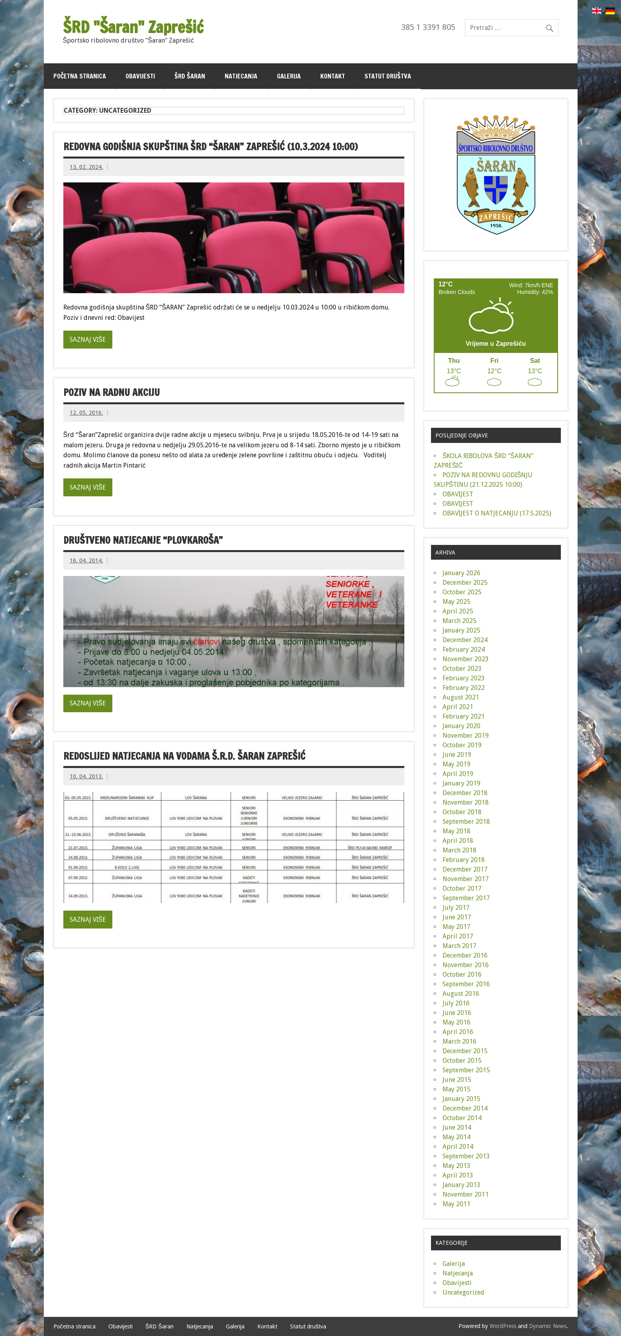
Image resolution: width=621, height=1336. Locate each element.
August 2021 (461, 697)
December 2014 (465, 1108)
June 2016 (457, 1013)
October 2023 (462, 668)
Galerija (289, 76)
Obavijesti (140, 76)
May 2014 (456, 1137)
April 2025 (458, 611)
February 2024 (464, 649)
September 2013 (466, 1156)
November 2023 (466, 659)
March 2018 (459, 850)
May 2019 (456, 764)
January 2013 (461, 1185)
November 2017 (466, 879)
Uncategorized (463, 1292)
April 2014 (458, 1146)
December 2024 (465, 640)
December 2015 (465, 1051)
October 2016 (462, 974)
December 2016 (465, 955)
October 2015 (462, 1060)
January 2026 (461, 573)
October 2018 (462, 812)
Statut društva (387, 76)
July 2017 (456, 907)
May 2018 (456, 831)
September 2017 (466, 898)
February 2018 (464, 860)
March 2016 (459, 1041)
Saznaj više (88, 339)
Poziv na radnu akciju (111, 392)
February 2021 (464, 716)
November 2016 (466, 965)
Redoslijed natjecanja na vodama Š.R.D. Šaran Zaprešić (184, 756)
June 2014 (457, 1127)
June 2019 (457, 754)
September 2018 (466, 821)
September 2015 (466, 1070)
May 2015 (456, 1089)
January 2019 (461, 783)
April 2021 (458, 707)
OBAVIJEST (458, 494)
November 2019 (466, 735)
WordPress (503, 1326)
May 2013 (456, 1165)
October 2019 (462, 745)
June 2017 (457, 917)
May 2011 (456, 1204)
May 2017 (456, 926)
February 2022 (464, 688)
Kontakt (332, 76)
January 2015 (461, 1099)
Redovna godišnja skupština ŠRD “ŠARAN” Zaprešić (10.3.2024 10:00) (210, 146)
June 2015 (457, 1079)
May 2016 (456, 1022)
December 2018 (465, 793)
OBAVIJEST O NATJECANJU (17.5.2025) (497, 513)
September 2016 (466, 984)
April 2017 (458, 936)
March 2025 (459, 621)
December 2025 (465, 582)
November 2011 (466, 1194)
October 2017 (462, 888)
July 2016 (456, 1003)
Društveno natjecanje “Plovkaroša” (143, 540)
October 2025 (462, 592)
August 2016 (461, 993)
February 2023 (464, 678)
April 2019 (458, 774)
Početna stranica (79, 76)
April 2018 (458, 840)
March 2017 (459, 946)
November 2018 (466, 802)
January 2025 (461, 630)
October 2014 (462, 1118)
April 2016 (458, 1032)
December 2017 (465, 869)
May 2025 (456, 601)
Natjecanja (241, 76)
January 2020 (461, 726)
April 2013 (458, 1175)
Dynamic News (547, 1326)
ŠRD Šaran (189, 76)
